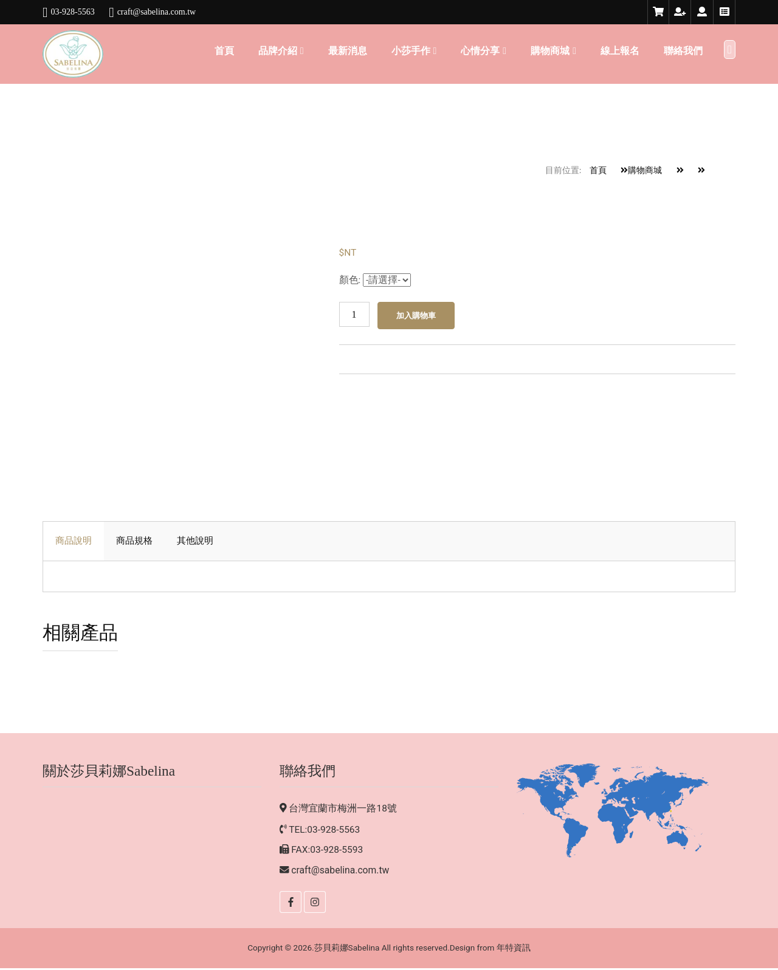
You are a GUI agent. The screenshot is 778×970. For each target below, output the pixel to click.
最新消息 (347, 51)
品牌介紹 (277, 51)
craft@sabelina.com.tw (341, 872)
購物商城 (550, 51)
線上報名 (620, 51)
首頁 (224, 51)
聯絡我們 (683, 51)
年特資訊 (515, 949)
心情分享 (480, 51)
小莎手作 (410, 51)
